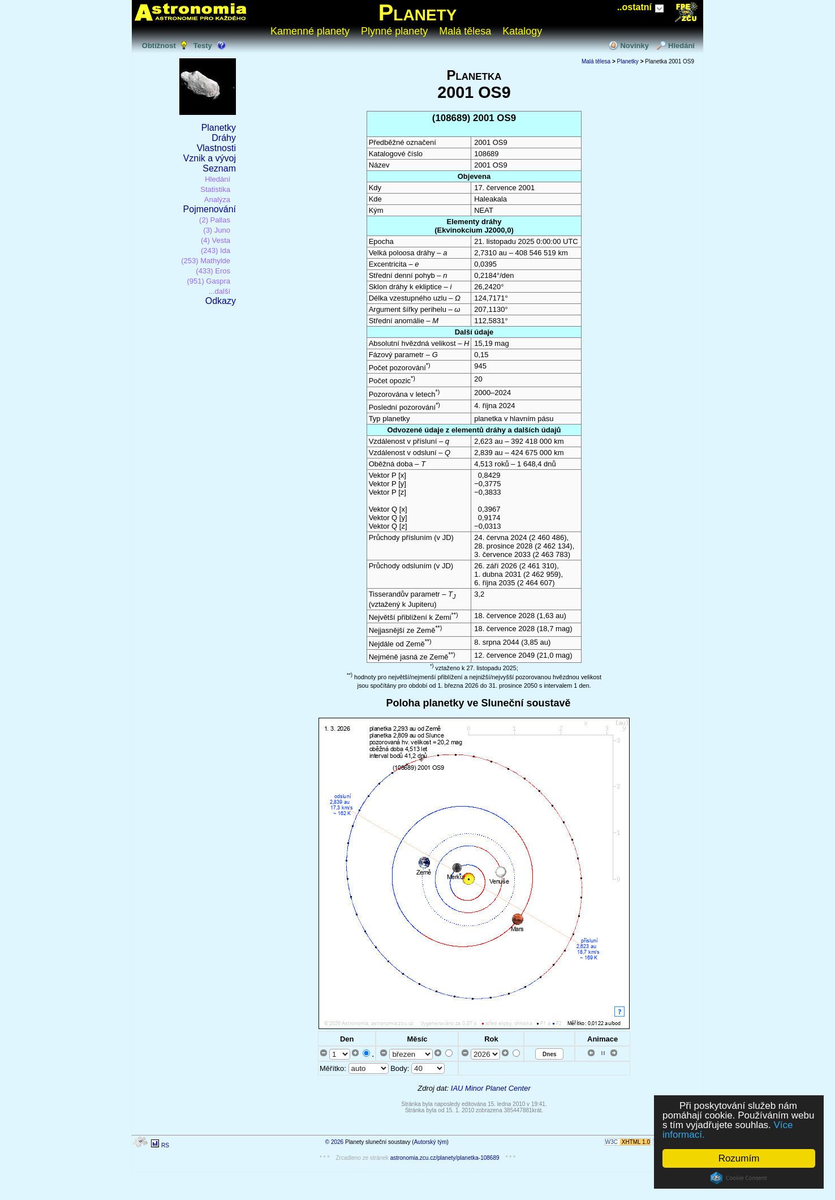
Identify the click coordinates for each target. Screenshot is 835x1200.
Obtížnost (159, 45)
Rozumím (739, 1158)
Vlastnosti (216, 148)
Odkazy (220, 301)
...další (219, 291)
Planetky (218, 127)
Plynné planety (394, 31)
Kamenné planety (310, 31)
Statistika (215, 189)
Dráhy (224, 138)
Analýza (217, 199)
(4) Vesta (215, 240)
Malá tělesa (465, 31)
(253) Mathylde (205, 260)
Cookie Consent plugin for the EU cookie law (739, 1178)
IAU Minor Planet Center (491, 1088)
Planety (417, 12)
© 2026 (334, 1142)
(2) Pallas (214, 220)
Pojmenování (209, 209)
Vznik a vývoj (209, 158)
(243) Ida (215, 250)
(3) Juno (216, 230)
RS (165, 1145)
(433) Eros (213, 271)
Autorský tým (430, 1142)
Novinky (634, 45)
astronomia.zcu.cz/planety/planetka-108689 (445, 1158)
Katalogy (522, 31)
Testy (202, 45)
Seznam (219, 168)
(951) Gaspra (208, 281)
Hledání (681, 45)
